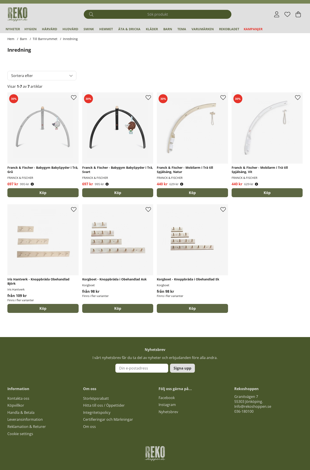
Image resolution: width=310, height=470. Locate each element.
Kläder (152, 29)
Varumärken (203, 29)
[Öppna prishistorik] (32, 184)
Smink (89, 29)
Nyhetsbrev (168, 411)
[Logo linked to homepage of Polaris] (17, 14)
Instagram (167, 404)
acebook (167, 397)
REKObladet (229, 29)
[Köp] (43, 192)
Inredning (70, 39)
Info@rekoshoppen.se (252, 406)
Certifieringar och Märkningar (108, 419)
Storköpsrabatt (96, 398)
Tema (181, 29)
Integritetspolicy (96, 412)
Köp (42, 308)
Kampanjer (253, 29)
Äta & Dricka (129, 29)
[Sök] (157, 14)
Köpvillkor (15, 405)
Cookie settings (20, 433)
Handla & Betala (20, 412)
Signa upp (182, 368)
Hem (10, 39)
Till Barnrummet (45, 39)
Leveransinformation (25, 419)
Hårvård (49, 29)
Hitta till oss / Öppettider (104, 405)
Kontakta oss (18, 398)
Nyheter (13, 29)
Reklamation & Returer (26, 426)
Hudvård (70, 29)
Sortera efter (22, 75)
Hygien (30, 29)
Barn (167, 29)
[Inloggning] (276, 14)
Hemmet (106, 29)
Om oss (89, 426)
